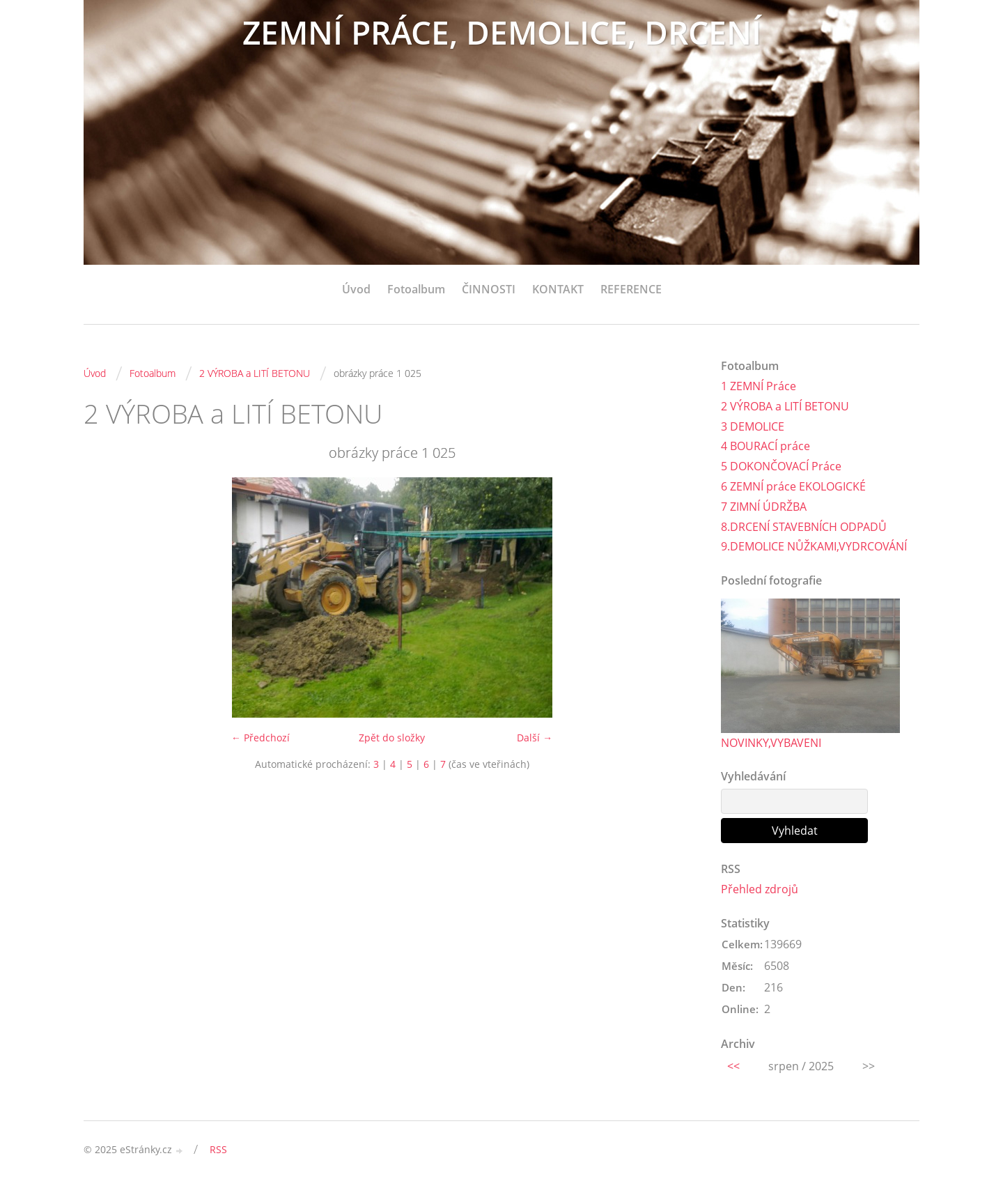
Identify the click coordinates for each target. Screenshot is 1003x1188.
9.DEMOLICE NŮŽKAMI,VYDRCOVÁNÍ (814, 546)
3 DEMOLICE (752, 426)
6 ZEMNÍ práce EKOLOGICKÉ (793, 486)
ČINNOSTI (488, 289)
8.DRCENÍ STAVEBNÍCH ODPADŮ (804, 526)
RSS (218, 1149)
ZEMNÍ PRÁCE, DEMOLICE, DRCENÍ (502, 33)
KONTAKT (558, 289)
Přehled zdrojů (759, 889)
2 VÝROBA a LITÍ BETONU (254, 373)
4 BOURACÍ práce (765, 446)
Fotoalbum (416, 289)
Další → (534, 737)
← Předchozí (260, 737)
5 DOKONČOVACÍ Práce (781, 466)
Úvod (356, 289)
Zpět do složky (392, 737)
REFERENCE (631, 289)
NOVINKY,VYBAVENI (771, 742)
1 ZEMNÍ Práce (758, 386)
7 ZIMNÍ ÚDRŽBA (764, 506)
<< (733, 1066)
